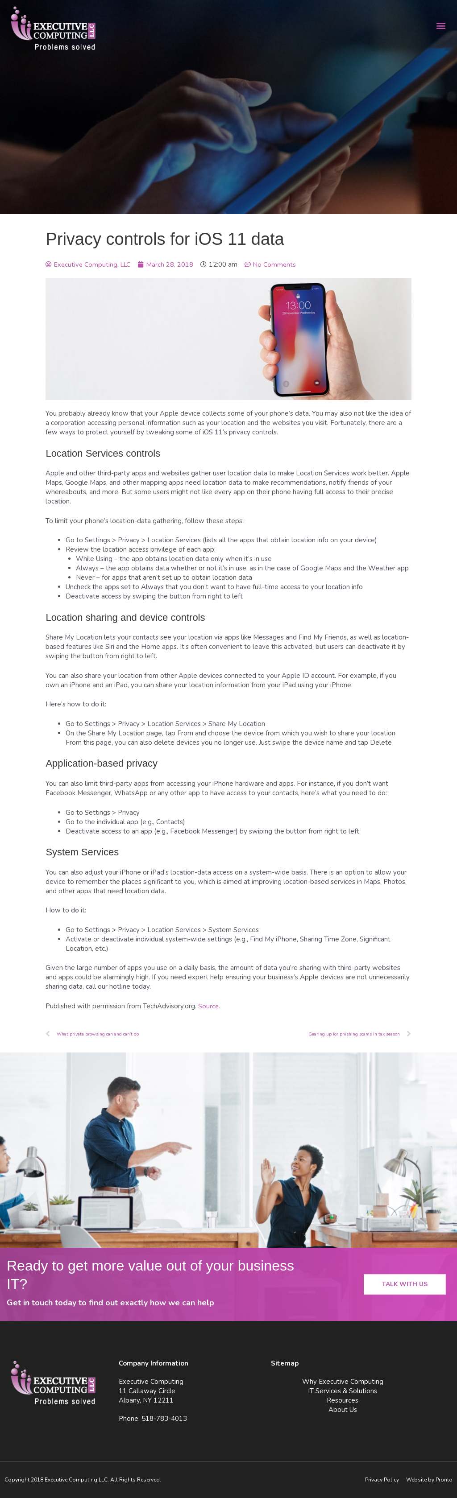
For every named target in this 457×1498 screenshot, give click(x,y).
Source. (209, 1006)
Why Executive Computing (342, 1381)
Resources (342, 1400)
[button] (440, 25)
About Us (342, 1409)
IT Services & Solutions (342, 1391)
